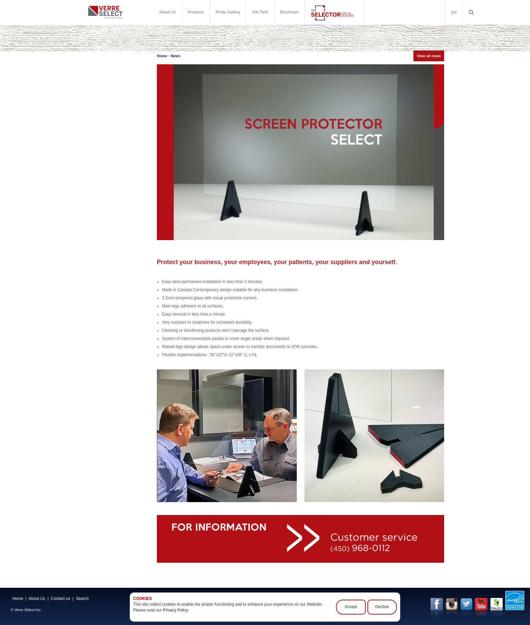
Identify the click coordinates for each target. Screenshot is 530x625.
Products (195, 12)
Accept (351, 607)
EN (454, 12)
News (175, 56)
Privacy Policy (175, 610)
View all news (429, 56)
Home (162, 56)
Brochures (289, 12)
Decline (382, 607)
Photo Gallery (228, 12)
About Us (167, 12)
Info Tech (260, 12)
